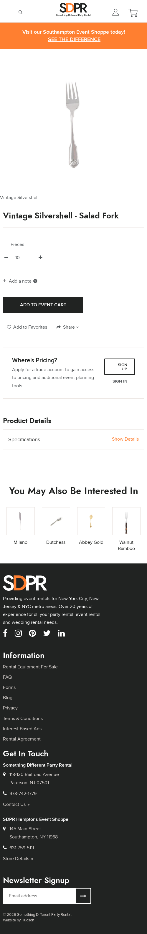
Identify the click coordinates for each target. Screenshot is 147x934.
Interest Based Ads (22, 728)
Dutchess (55, 542)
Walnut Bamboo (126, 545)
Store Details (18, 858)
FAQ (7, 677)
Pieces (17, 244)
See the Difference (74, 39)
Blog (7, 697)
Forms (9, 687)
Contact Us (16, 804)
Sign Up (122, 367)
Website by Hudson (18, 920)
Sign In (120, 381)
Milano (20, 542)
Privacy (10, 707)
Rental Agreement (22, 739)
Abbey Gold (91, 542)
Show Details (125, 439)
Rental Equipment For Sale (30, 666)
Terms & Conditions (23, 718)
